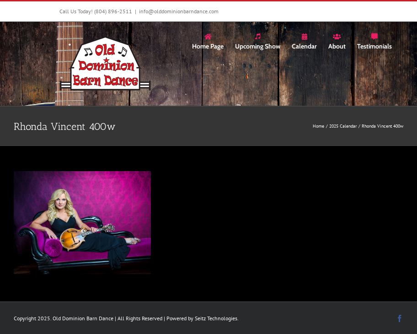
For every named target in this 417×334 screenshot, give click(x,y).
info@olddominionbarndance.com (179, 11)
